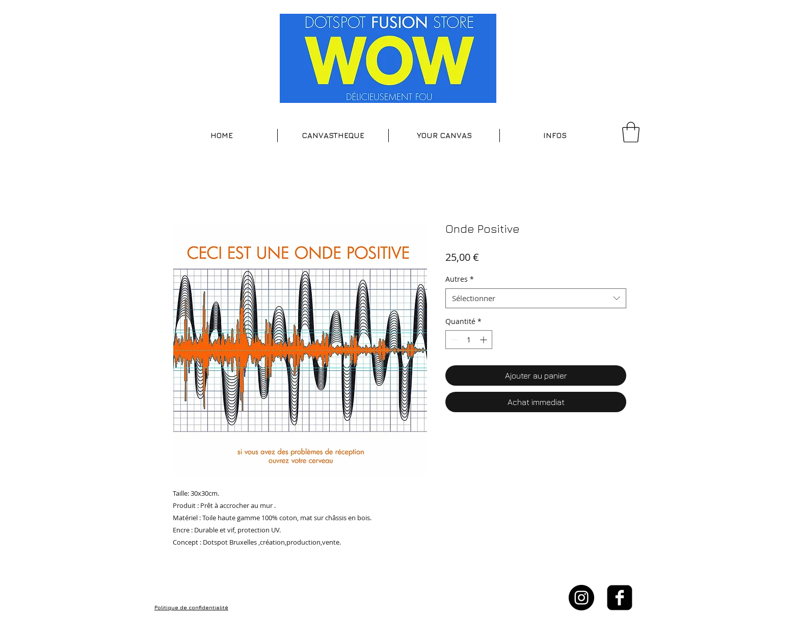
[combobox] (535, 298)
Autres (459, 279)
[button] (333, 135)
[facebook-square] (619, 597)
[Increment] (484, 339)
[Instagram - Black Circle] (581, 597)
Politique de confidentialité (191, 607)
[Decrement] (453, 339)
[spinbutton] (469, 339)
